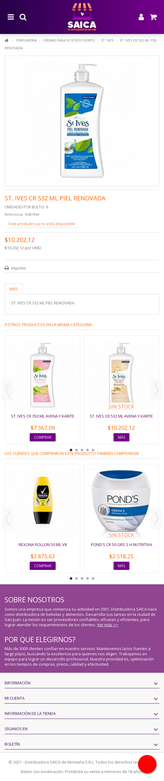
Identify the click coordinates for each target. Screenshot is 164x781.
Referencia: (14, 214)
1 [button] (71, 450)
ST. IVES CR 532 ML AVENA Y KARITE (121, 416)
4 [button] (87, 450)
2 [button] (76, 450)
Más (13, 289)
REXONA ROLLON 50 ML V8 (43, 544)
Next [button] (156, 389)
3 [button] (82, 450)
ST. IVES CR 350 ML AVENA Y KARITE (42, 416)
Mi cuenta (14, 698)
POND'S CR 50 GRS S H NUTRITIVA (121, 544)
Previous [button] (7, 389)
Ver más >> (107, 624)
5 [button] (93, 450)
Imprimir (18, 268)
